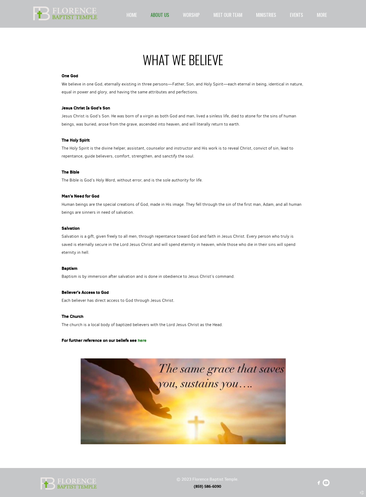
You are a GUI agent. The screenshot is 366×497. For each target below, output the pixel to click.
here (142, 340)
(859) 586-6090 (207, 486)
